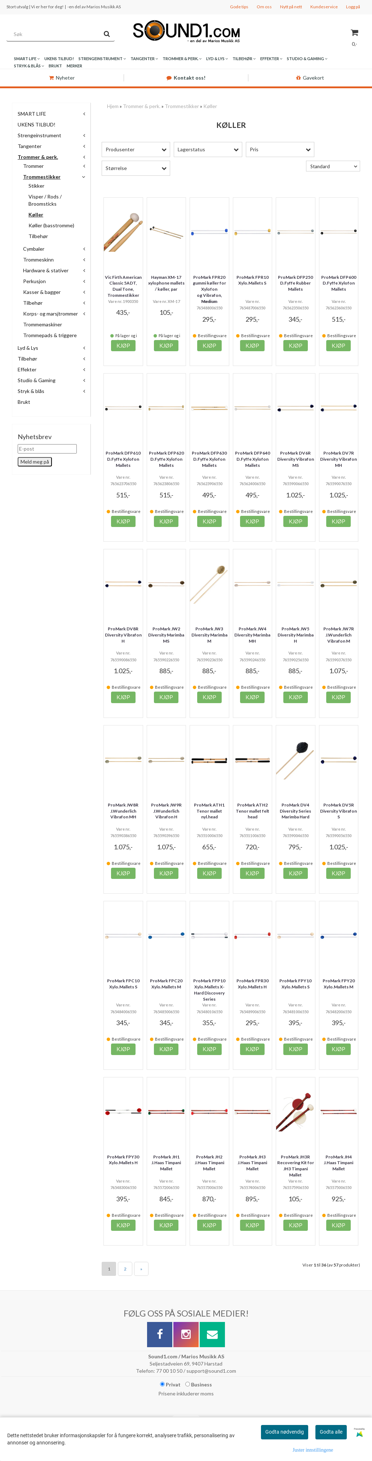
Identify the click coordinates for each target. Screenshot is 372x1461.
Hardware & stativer (45, 270)
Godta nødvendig (284, 1432)
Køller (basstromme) (51, 225)
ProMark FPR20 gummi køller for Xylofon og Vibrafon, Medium (209, 289)
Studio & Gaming (37, 380)
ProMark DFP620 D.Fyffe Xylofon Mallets (166, 459)
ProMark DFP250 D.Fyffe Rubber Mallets (295, 283)
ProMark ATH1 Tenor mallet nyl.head (209, 811)
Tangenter (29, 146)
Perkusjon (34, 281)
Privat (170, 1384)
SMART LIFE (32, 114)
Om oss (264, 6)
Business (198, 1384)
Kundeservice (324, 6)
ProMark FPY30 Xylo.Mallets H (123, 1160)
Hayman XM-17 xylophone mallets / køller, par (166, 283)
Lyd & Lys (28, 348)
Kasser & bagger (42, 292)
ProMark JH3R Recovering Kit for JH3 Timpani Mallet (295, 1166)
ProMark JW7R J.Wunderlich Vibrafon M (338, 635)
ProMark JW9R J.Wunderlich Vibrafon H (166, 811)
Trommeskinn (38, 259)
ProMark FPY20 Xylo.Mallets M (339, 983)
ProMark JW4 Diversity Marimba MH (252, 635)
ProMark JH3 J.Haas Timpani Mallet (252, 1163)
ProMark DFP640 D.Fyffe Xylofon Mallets (252, 459)
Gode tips (239, 6)
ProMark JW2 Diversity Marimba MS (166, 635)
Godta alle (331, 1432)
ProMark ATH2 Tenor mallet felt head (252, 811)
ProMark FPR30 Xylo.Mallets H (252, 983)
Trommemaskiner (42, 324)
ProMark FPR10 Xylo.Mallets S (252, 280)
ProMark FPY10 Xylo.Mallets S (295, 983)
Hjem (113, 106)
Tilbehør (38, 236)
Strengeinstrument (39, 135)
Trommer (33, 166)
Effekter (27, 369)
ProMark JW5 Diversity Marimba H (296, 635)
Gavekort (310, 78)
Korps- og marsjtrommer (50, 313)
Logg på (353, 6)
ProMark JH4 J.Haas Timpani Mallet (338, 1163)
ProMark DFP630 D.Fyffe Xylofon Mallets (209, 459)
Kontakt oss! (186, 78)
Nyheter (62, 78)
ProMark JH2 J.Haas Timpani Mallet (209, 1163)
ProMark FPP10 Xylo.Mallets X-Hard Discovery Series (209, 989)
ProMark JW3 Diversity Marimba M (209, 635)
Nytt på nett (291, 6)
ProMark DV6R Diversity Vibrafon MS (295, 459)
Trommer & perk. (38, 157)
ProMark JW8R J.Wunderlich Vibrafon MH (123, 811)
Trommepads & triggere (50, 335)
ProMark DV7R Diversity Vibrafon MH (338, 459)
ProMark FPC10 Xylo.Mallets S (123, 983)
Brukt (24, 402)
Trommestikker (42, 177)
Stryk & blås (31, 391)
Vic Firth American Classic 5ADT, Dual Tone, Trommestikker (123, 286)
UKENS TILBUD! (37, 124)
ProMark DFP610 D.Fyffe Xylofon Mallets (123, 459)
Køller (35, 214)
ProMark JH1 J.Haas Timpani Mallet (166, 1163)
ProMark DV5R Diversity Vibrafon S (338, 811)
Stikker (36, 186)
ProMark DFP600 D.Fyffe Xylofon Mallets (338, 283)
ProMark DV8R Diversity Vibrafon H (123, 635)
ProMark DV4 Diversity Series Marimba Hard (295, 811)
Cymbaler (33, 249)
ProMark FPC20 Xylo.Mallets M (166, 983)
